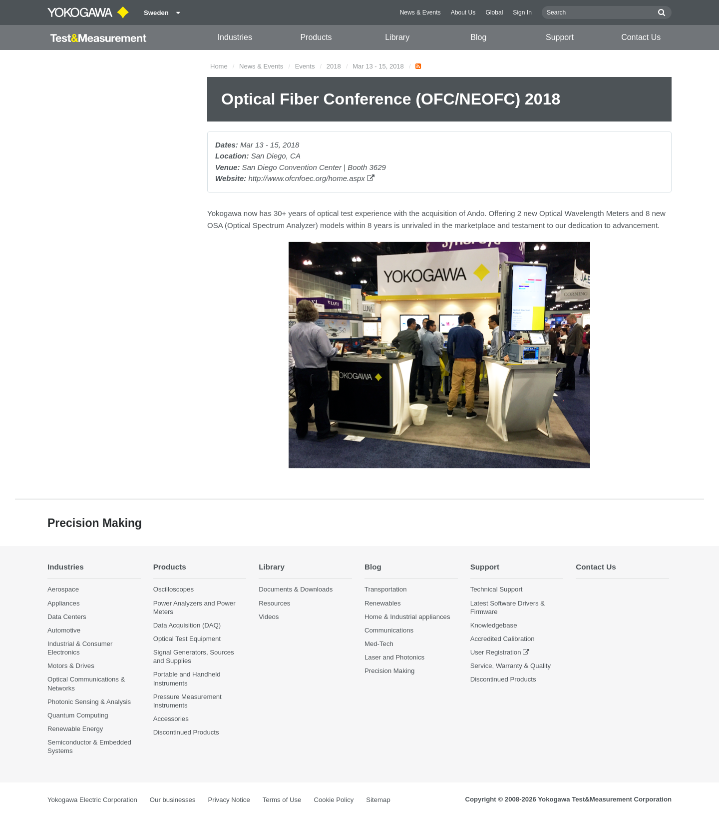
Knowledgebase (493, 625)
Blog (478, 37)
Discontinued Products (186, 732)
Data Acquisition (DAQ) (187, 625)
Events (305, 66)
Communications (388, 630)
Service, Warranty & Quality (510, 666)
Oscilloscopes (173, 590)
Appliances (63, 603)
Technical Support (496, 590)
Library (397, 37)
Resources (274, 603)
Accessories (171, 718)
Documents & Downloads (296, 590)
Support (560, 37)
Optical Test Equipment (187, 638)
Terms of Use (282, 800)
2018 (334, 66)
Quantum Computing (77, 715)
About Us (463, 12)
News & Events (420, 12)
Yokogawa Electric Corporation (92, 800)
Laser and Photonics (394, 657)
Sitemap (378, 800)
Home (219, 66)
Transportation (385, 590)
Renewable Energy (75, 728)
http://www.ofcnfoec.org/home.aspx (311, 178)
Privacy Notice (229, 800)
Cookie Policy (334, 800)
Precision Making (389, 671)
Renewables (382, 603)
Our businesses (173, 800)
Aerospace (63, 590)
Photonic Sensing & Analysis (89, 702)
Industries (235, 37)
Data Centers (66, 616)
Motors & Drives (70, 666)
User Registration (495, 652)
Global (494, 12)
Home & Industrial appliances (407, 616)
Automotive (63, 630)
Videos (269, 616)
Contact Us (641, 37)
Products (316, 37)
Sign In (522, 12)
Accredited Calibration (502, 638)
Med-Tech (378, 644)
